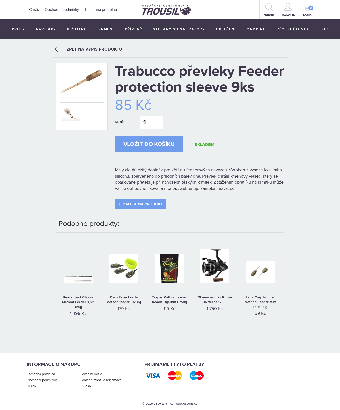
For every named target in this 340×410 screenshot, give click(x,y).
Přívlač (133, 29)
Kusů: (120, 121)
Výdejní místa (92, 373)
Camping (256, 29)
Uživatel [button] (288, 9)
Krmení (106, 29)
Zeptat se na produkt (140, 203)
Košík (308, 9)
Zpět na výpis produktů (88, 48)
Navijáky (46, 29)
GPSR (87, 385)
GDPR (31, 385)
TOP (324, 29)
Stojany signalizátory (179, 29)
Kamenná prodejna (101, 9)
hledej (269, 9)
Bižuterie (77, 29)
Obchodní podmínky (62, 9)
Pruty (18, 29)
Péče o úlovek (293, 29)
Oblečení (226, 29)
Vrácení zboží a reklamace (102, 379)
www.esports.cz (186, 402)
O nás (34, 9)
